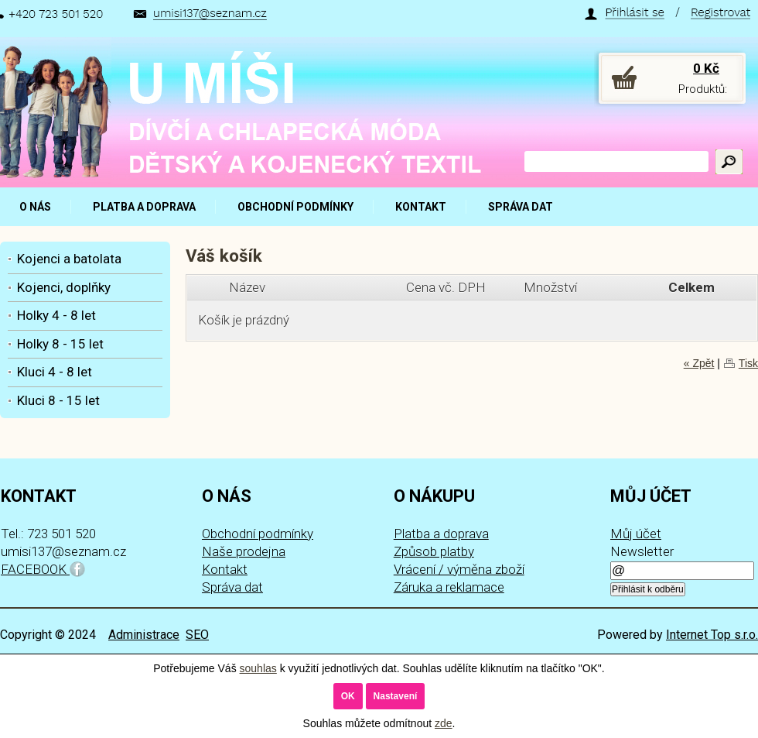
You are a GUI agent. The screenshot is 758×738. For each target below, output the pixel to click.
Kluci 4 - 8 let (54, 371)
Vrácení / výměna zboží (459, 569)
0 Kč (706, 68)
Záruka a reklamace (449, 587)
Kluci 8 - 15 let (58, 400)
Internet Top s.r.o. (712, 634)
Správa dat (232, 587)
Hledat (729, 161)
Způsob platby (434, 551)
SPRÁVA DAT (520, 207)
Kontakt (225, 569)
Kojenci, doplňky (64, 287)
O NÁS (35, 207)
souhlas (258, 668)
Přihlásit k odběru (648, 589)
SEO (197, 634)
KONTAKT (420, 207)
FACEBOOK (43, 569)
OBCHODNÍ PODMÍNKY (295, 207)
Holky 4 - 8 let (56, 315)
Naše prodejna (243, 551)
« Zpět (699, 363)
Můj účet (635, 533)
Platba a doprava (441, 533)
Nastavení (396, 696)
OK (348, 696)
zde (443, 723)
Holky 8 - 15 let (60, 344)
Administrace (143, 634)
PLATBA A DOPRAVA (144, 207)
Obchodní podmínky (257, 533)
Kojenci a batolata (69, 258)
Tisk (748, 363)
